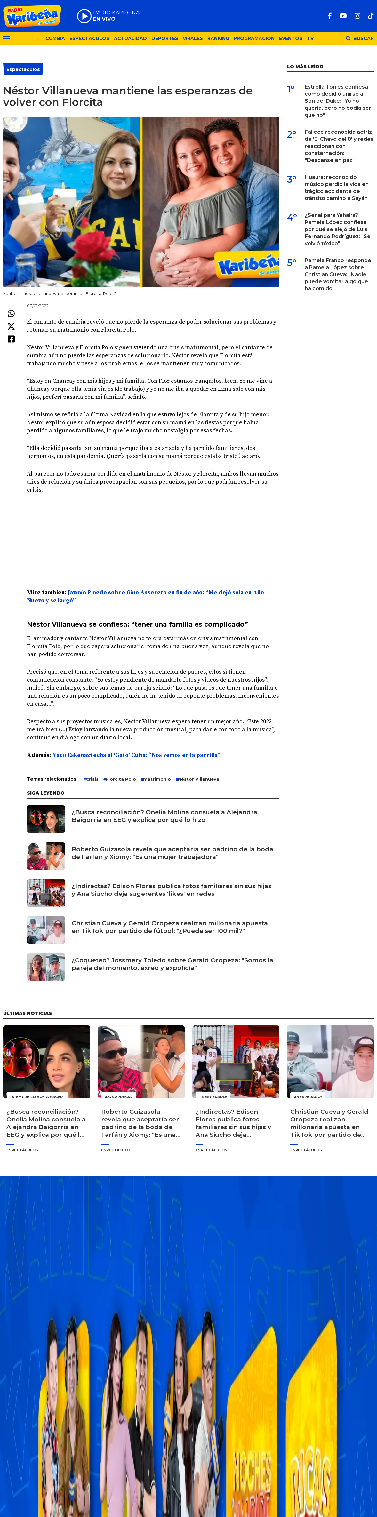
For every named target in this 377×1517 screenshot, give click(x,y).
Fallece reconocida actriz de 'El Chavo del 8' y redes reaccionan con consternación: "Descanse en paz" (339, 146)
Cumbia (55, 38)
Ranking (218, 38)
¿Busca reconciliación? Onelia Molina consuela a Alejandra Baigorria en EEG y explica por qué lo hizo (164, 815)
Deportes (164, 38)
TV (310, 38)
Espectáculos (89, 38)
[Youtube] (343, 16)
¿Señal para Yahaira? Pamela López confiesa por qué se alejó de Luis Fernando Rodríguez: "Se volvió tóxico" (338, 229)
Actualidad (130, 38)
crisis (92, 779)
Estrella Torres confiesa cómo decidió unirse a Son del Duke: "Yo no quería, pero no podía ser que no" (338, 101)
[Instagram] (357, 16)
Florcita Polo (121, 779)
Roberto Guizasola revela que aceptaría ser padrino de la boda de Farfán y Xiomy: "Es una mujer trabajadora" (172, 853)
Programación (254, 38)
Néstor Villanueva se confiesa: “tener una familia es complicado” (137, 624)
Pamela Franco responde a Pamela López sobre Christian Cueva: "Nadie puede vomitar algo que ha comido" (338, 274)
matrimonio (157, 779)
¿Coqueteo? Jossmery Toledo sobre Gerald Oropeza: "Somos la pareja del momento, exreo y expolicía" (172, 964)
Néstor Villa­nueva (198, 779)
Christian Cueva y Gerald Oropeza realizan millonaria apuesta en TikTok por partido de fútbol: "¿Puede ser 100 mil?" (170, 927)
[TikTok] (371, 16)
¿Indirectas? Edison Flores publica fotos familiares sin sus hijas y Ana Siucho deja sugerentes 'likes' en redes (171, 889)
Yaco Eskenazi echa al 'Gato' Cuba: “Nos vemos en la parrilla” (136, 755)
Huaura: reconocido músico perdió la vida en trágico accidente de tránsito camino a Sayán (337, 187)
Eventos (290, 38)
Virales (193, 38)
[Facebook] (330, 16)
